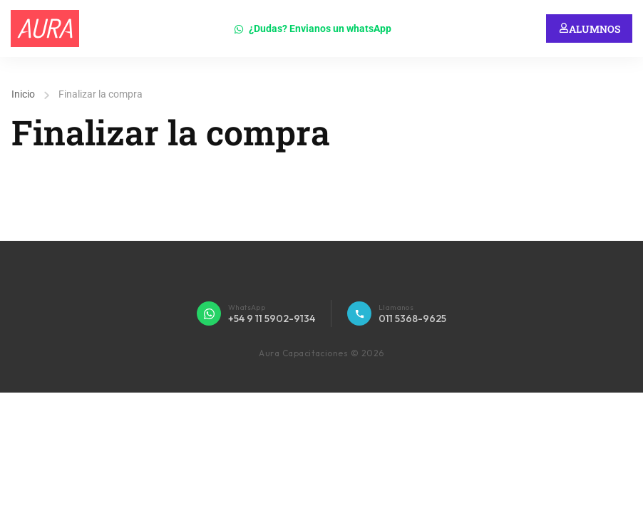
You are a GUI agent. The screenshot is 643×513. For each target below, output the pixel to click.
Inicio (23, 94)
